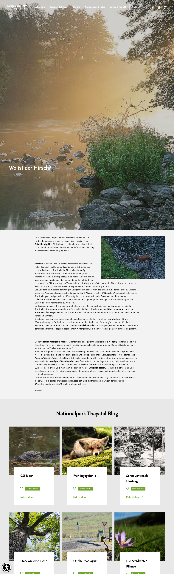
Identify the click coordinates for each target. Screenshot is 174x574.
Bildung (76, 7)
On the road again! (85, 561)
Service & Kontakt (118, 7)
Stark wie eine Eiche (33, 561)
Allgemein (40, 7)
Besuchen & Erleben (59, 7)
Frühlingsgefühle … (86, 476)
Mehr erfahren (29, 497)
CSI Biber (26, 476)
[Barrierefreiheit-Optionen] (6, 567)
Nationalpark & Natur (95, 7)
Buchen (135, 7)
